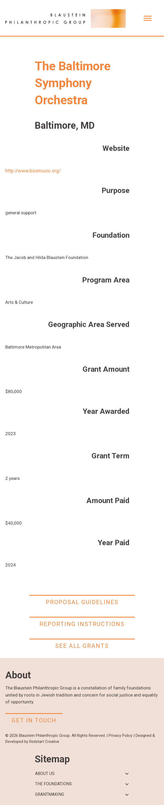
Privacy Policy (120, 735)
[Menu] (148, 18)
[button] (127, 774)
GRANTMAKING (49, 794)
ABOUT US (44, 773)
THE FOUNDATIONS (53, 783)
